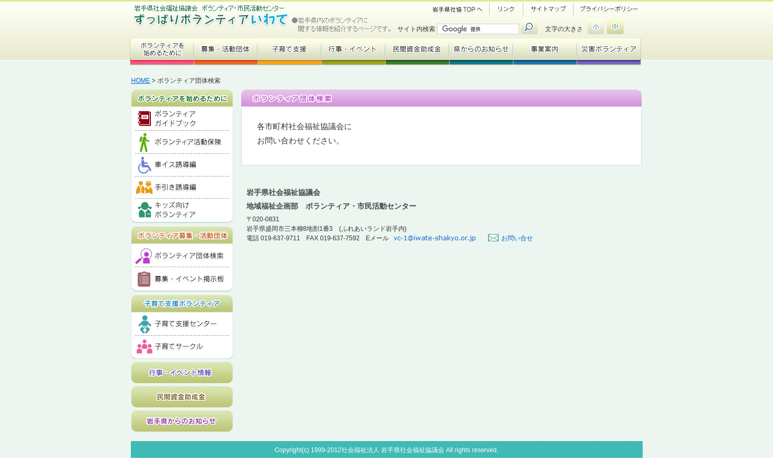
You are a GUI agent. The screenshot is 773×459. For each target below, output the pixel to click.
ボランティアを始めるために (182, 95)
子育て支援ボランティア (182, 301)
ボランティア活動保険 (182, 142)
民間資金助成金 (182, 396)
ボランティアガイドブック (182, 119)
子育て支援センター (182, 324)
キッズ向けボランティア (182, 211)
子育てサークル (182, 347)
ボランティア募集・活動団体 (182, 232)
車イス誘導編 (182, 165)
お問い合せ (517, 238)
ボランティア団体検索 (182, 256)
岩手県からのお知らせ (182, 421)
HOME (140, 80)
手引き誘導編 (182, 188)
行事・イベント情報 (182, 372)
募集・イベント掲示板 (182, 279)
